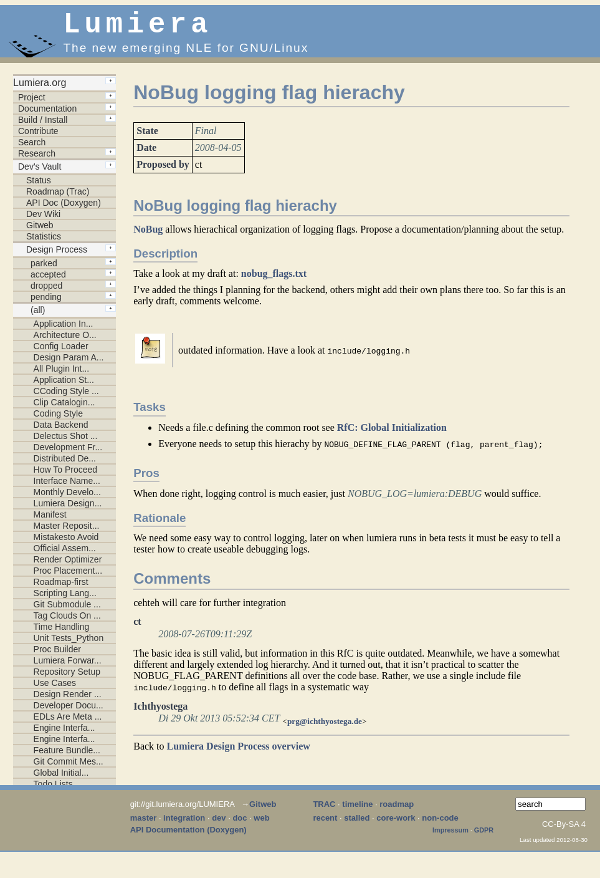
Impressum (450, 836)
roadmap (396, 810)
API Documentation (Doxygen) (188, 836)
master (143, 824)
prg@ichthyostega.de (324, 727)
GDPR (483, 836)
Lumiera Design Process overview (238, 752)
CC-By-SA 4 (564, 830)
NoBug (148, 235)
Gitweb (262, 810)
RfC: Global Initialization (392, 433)
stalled (356, 824)
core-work (395, 824)
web (261, 824)
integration (184, 824)
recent (325, 824)
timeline (357, 810)
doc (239, 824)
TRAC (324, 810)
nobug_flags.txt (274, 279)
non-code (440, 824)
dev (219, 824)
